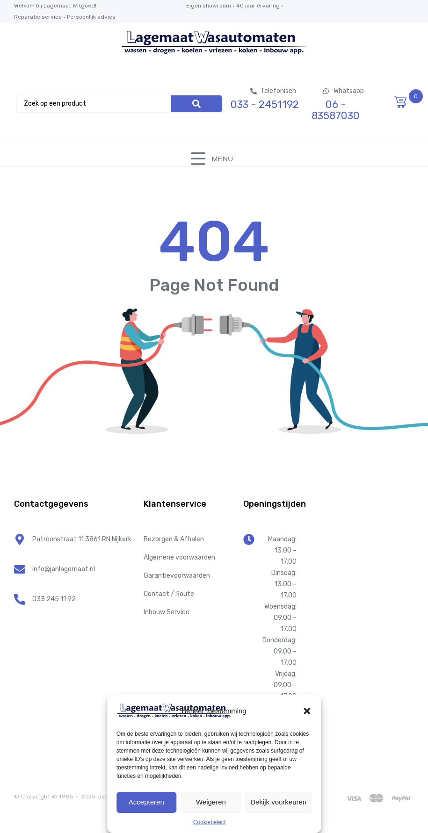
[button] (307, 711)
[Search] (196, 103)
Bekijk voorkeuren (278, 802)
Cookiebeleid (209, 822)
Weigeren (211, 802)
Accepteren (146, 802)
